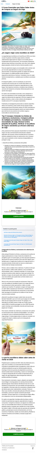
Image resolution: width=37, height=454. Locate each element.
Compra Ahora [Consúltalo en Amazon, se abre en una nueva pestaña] (18, 216)
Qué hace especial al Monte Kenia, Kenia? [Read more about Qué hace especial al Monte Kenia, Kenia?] (13, 232)
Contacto (4, 449)
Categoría (8, 4)
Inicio (2, 4)
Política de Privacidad (7, 445)
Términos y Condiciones (8, 447)
